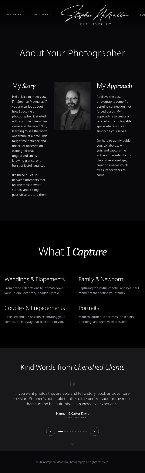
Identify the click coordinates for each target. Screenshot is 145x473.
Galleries (15, 14)
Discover (43, 14)
